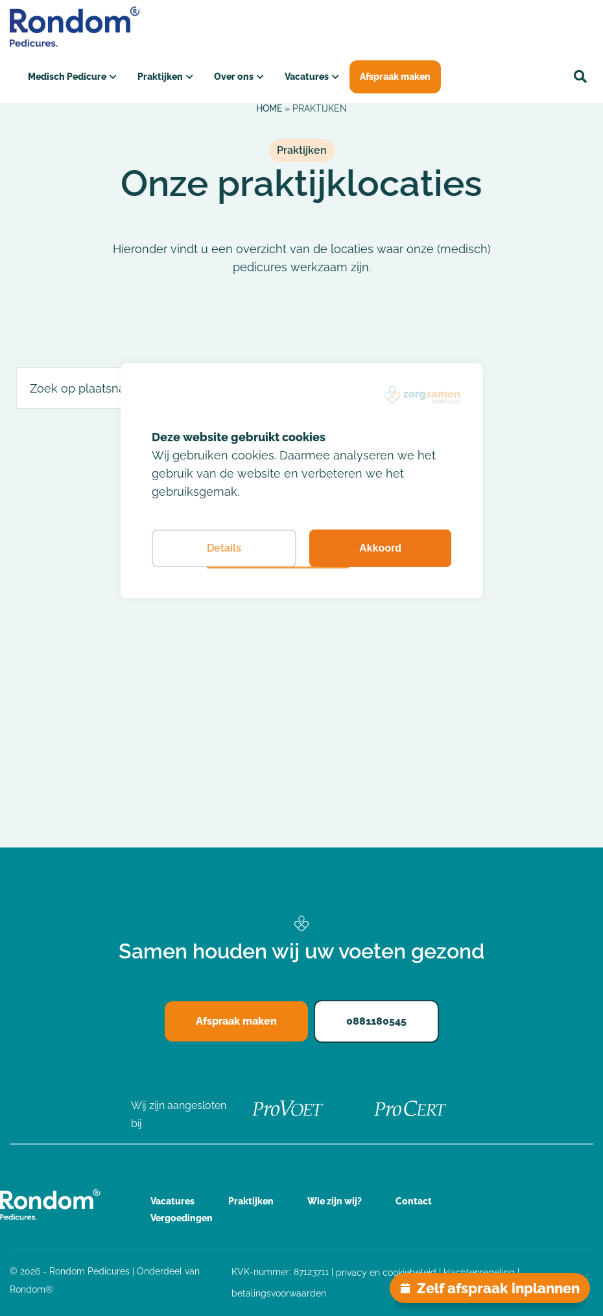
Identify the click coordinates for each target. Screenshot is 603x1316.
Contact (414, 1201)
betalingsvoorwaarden (278, 1293)
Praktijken (160, 76)
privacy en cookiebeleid (386, 1272)
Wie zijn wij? (334, 1201)
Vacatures (307, 76)
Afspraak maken (395, 76)
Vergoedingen (181, 1218)
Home (269, 108)
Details (224, 548)
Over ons (234, 76)
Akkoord (380, 548)
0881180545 (376, 1021)
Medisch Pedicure (67, 76)
